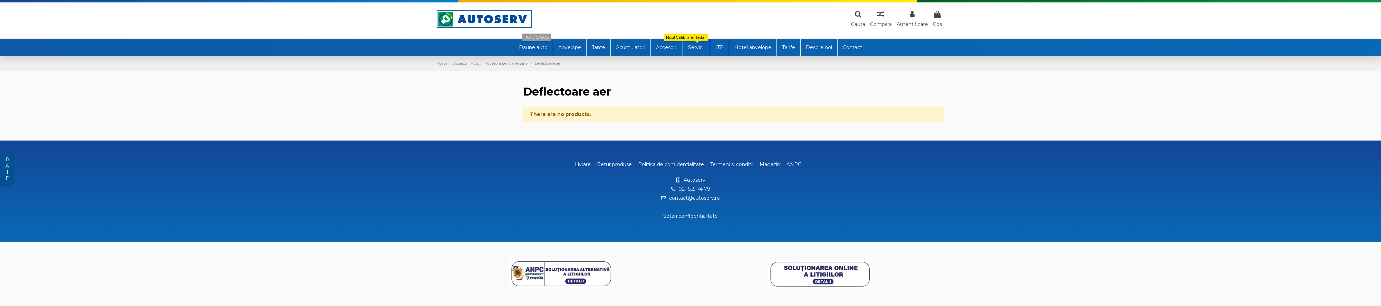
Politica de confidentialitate (671, 164)
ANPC (793, 164)
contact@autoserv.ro (694, 198)
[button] (696, 46)
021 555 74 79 (694, 189)
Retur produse (614, 164)
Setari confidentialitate (690, 216)
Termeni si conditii (731, 164)
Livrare (583, 164)
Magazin (770, 164)
